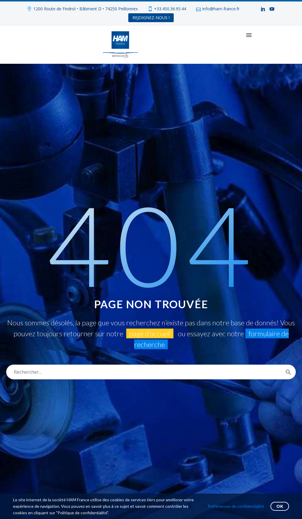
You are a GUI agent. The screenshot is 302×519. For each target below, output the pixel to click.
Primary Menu (249, 35)
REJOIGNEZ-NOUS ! (151, 17)
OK (279, 506)
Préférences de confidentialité (236, 506)
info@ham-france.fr (220, 9)
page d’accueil (149, 333)
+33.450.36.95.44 (170, 9)
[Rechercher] (151, 372)
